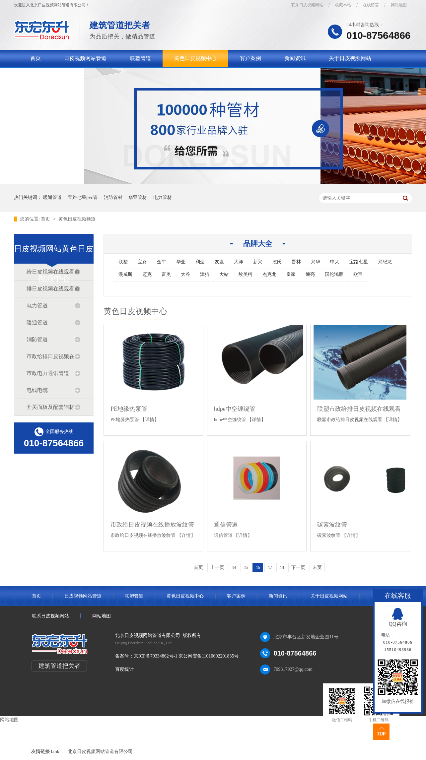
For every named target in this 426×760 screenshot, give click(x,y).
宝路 (142, 261)
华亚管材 (137, 197)
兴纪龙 (385, 261)
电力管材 (162, 197)
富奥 (166, 274)
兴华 (315, 261)
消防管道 (37, 339)
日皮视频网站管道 (85, 58)
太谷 (185, 274)
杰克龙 (269, 274)
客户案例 (250, 58)
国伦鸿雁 (334, 274)
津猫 (204, 274)
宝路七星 (358, 261)
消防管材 (113, 197)
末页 (317, 567)
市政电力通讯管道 (48, 373)
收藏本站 (343, 5)
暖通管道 (52, 197)
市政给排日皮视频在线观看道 (53, 356)
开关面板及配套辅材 (50, 407)
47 (269, 567)
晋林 (296, 261)
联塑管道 (140, 58)
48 (281, 567)
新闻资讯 (295, 58)
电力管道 (37, 305)
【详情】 (149, 419)
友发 (219, 261)
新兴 (257, 261)
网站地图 (399, 5)
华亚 (180, 261)
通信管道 (226, 524)
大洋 (238, 261)
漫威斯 (125, 274)
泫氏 (277, 261)
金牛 (161, 261)
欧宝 (358, 274)
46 (257, 567)
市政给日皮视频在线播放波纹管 (152, 524)
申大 (334, 261)
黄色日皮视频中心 (195, 58)
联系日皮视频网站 (307, 5)
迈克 (147, 274)
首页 (35, 58)
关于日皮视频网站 (350, 58)
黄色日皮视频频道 (77, 219)
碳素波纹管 (332, 524)
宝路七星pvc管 (83, 197)
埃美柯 (245, 274)
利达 (200, 261)
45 (246, 567)
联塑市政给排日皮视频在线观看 (359, 409)
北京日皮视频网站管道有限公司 (100, 751)
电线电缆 (37, 390)
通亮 (310, 274)
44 (234, 567)
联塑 (123, 261)
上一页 (217, 567)
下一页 (298, 567)
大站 (224, 274)
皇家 (291, 274)
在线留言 (371, 5)
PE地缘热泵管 (128, 409)
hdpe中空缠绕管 (234, 409)
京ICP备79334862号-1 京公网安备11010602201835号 (186, 656)
